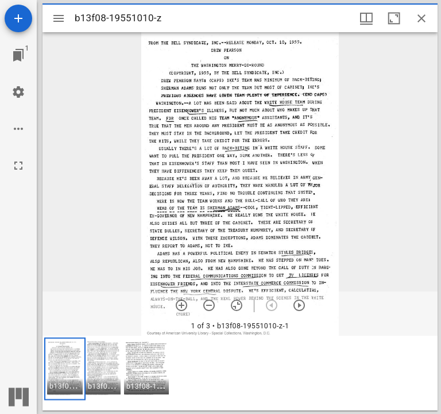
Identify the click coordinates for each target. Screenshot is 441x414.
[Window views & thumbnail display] (366, 18)
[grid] (240, 373)
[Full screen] (18, 165)
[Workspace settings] (18, 92)
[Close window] (421, 18)
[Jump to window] (18, 55)
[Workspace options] (18, 129)
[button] (65, 368)
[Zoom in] (181, 305)
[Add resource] (18, 18)
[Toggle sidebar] (58, 18)
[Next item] (299, 305)
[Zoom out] (209, 305)
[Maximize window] (394, 18)
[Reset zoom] (236, 305)
